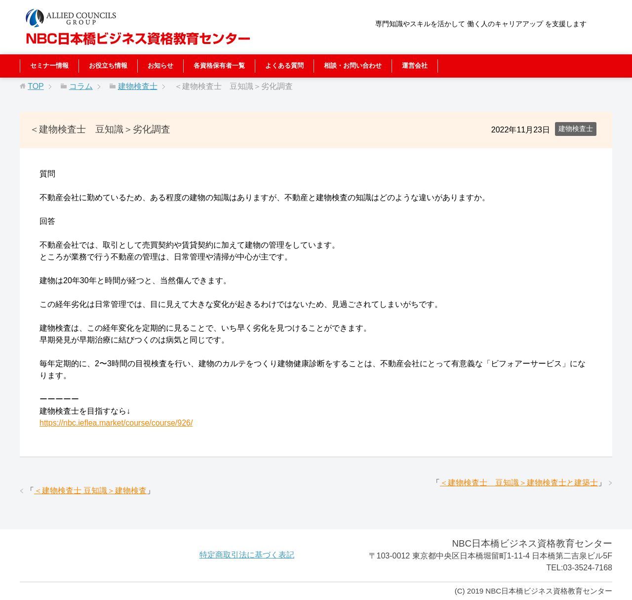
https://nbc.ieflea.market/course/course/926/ (116, 423)
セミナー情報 (49, 65)
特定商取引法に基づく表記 (246, 555)
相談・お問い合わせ (353, 65)
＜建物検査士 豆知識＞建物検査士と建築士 (519, 482)
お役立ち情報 (108, 65)
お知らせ (160, 65)
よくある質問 (284, 65)
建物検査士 (575, 128)
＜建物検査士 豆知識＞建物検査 (90, 490)
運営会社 (415, 65)
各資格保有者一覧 (219, 65)
